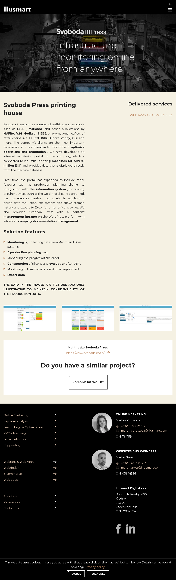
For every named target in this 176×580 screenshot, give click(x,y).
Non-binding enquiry (88, 375)
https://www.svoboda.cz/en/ (88, 346)
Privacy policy (13, 557)
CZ (170, 4)
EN (166, 4)
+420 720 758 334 (133, 456)
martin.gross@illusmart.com (141, 461)
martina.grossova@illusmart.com (144, 424)
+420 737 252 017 (133, 419)
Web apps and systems (151, 108)
